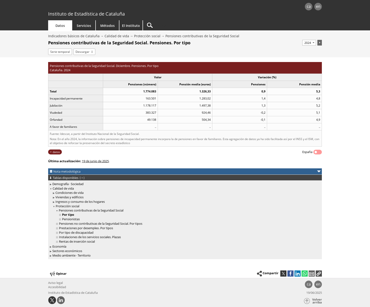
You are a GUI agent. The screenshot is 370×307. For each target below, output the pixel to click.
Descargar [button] (82, 52)
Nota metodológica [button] (66, 171)
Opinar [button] (58, 274)
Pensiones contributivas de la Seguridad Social (202, 36)
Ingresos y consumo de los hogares (80, 201)
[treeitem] (184, 184)
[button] (319, 273)
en (318, 6)
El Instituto (131, 25)
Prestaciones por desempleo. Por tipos (86, 228)
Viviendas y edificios (69, 197)
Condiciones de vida (69, 193)
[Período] (309, 43)
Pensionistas (71, 219)
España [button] (307, 152)
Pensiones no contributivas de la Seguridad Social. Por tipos (100, 223)
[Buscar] (183, 25)
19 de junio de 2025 (95, 161)
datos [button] (56, 152)
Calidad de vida (117, 36)
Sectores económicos (67, 251)
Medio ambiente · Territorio (71, 255)
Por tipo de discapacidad (76, 232)
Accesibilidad (57, 287)
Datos (60, 25)
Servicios (84, 25)
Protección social (147, 36)
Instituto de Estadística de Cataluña (86, 14)
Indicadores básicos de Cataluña (74, 36)
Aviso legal (55, 283)
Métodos (107, 25)
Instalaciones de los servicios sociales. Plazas (90, 237)
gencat (103, 7)
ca (309, 6)
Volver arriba (317, 301)
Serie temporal (60, 52)
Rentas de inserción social (77, 241)
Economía (59, 246)
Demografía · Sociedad (68, 184)
